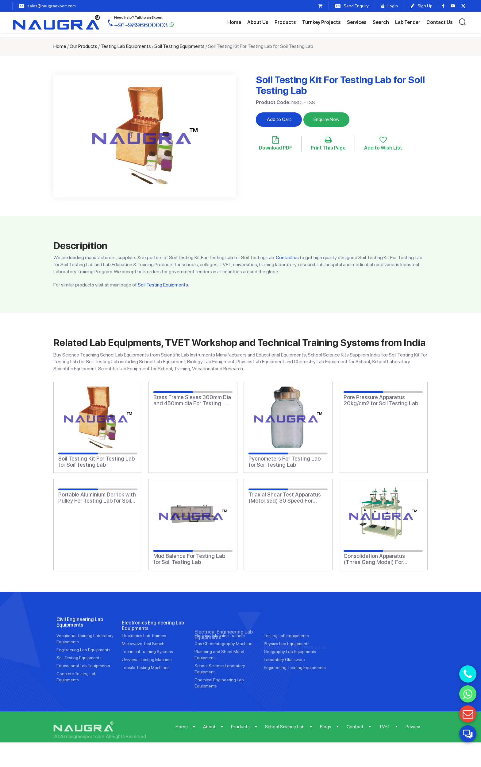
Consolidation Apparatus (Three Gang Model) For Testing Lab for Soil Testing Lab (382, 559)
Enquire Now (326, 119)
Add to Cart (279, 119)
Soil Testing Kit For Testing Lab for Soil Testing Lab (96, 462)
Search (381, 22)
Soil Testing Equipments (179, 46)
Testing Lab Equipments (126, 46)
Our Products (83, 46)
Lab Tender (407, 22)
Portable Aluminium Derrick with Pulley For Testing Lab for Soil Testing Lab (97, 498)
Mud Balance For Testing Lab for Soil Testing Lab (189, 559)
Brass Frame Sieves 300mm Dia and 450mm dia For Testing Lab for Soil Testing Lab (192, 400)
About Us (257, 22)
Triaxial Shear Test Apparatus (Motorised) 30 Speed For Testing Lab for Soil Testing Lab (287, 498)
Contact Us (439, 22)
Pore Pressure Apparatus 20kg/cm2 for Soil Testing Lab (381, 400)
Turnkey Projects (321, 22)
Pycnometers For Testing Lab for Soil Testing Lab (284, 462)
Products (285, 22)
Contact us (287, 257)
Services (357, 22)
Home (234, 22)
